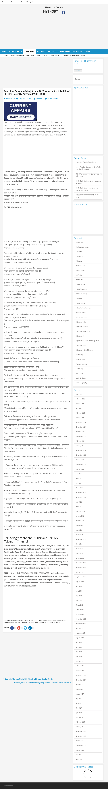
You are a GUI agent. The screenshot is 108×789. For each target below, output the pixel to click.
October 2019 (80, 572)
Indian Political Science (83, 308)
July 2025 (79, 408)
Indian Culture (80, 284)
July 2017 (79, 699)
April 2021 (79, 530)
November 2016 (81, 736)
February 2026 (80, 399)
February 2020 (80, 553)
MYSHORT (51, 11)
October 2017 (80, 685)
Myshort (39, 99)
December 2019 (81, 563)
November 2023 (81, 455)
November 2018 (81, 624)
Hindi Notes (79, 280)
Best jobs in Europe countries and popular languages (87, 189)
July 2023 (79, 474)
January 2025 (80, 418)
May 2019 (79, 596)
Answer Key (79, 242)
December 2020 (81, 539)
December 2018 (81, 619)
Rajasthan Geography (83, 331)
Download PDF (80, 266)
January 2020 (80, 558)
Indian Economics (81, 289)
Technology (79, 369)
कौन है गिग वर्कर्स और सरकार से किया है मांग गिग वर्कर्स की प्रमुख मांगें (88, 168)
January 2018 (80, 671)
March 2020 (79, 549)
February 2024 (80, 441)
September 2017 (81, 689)
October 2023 (80, 460)
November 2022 (81, 497)
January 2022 (80, 516)
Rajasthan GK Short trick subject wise (88, 341)
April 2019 (79, 600)
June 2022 (79, 507)
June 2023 (79, 479)
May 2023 (79, 483)
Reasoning (79, 355)
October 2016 (80, 741)
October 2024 (80, 432)
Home (6, 55)
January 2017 (80, 727)
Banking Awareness (82, 247)
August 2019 (80, 582)
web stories (79, 373)
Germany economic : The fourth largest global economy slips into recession (41, 683)
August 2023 (80, 469)
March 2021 (79, 535)
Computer (79, 252)
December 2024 (81, 422)
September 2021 (81, 525)
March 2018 (79, 661)
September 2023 (81, 464)
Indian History (80, 303)
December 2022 (81, 493)
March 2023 (79, 488)
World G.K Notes (81, 378)
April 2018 (79, 657)
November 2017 (81, 680)
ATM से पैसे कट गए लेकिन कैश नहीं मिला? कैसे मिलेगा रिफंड (89, 175)
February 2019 (80, 610)
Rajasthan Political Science (84, 350)
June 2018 (79, 647)
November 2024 (81, 427)
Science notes (80, 359)
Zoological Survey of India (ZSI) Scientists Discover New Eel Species (29, 679)
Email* (84, 65)
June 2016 (79, 760)
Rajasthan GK (80, 336)
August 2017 (80, 694)
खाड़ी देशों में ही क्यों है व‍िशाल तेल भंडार (87, 162)
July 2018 (79, 642)
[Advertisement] (46, 32)
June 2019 (79, 591)
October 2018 (80, 628)
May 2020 (79, 544)
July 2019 (79, 586)
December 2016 (81, 731)
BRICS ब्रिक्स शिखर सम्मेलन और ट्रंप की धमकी (87, 196)
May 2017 (79, 708)
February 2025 (80, 413)
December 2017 (81, 675)
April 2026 (79, 394)
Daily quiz (79, 261)
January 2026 (80, 404)
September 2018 (81, 633)
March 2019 (79, 605)
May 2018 (79, 652)
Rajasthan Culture (81, 322)
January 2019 (80, 614)
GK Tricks (79, 275)
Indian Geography (81, 294)
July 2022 (79, 502)
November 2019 (81, 568)
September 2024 (81, 436)
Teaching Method (81, 364)
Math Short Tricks (81, 317)
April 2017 (79, 713)
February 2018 (80, 666)
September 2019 (81, 577)
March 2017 (79, 717)
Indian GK (79, 299)
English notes (80, 270)
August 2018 (80, 638)
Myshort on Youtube (54, 7)
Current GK (13, 55)
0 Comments (53, 99)
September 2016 (81, 746)
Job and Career (81, 313)
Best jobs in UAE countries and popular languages (88, 182)
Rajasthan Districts (82, 327)
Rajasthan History (81, 345)
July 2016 (79, 755)
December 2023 (81, 450)
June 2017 (79, 703)
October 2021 (80, 521)
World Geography (81, 383)
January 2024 (80, 446)
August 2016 (80, 750)
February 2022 (80, 511)
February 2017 (80, 722)
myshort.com (8, 786)
